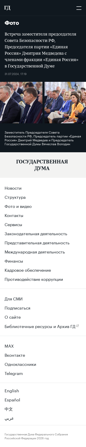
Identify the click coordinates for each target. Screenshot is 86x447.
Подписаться (17, 307)
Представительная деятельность (37, 242)
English (12, 390)
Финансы (14, 260)
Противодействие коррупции (34, 278)
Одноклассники (20, 363)
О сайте (13, 316)
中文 (9, 408)
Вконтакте (15, 354)
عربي (9, 417)
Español (12, 399)
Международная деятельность (35, 251)
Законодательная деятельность (36, 233)
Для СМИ (13, 298)
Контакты (14, 215)
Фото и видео (18, 205)
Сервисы (13, 224)
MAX (9, 345)
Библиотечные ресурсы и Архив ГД (40, 326)
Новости (13, 187)
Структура (15, 196)
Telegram (14, 372)
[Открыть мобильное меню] (78, 8)
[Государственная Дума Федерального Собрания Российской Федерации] (7, 8)
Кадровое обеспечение (28, 269)
